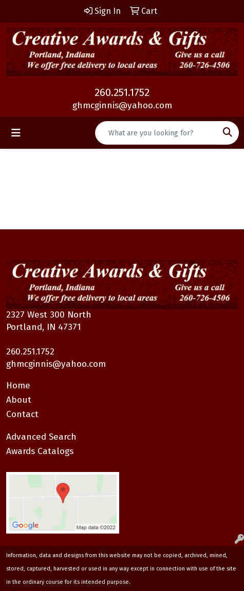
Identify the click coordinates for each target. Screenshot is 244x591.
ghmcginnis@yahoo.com (122, 105)
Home (18, 385)
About (18, 400)
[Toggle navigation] (16, 133)
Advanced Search (41, 436)
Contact (22, 414)
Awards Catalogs (39, 451)
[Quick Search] (156, 133)
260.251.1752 (122, 92)
